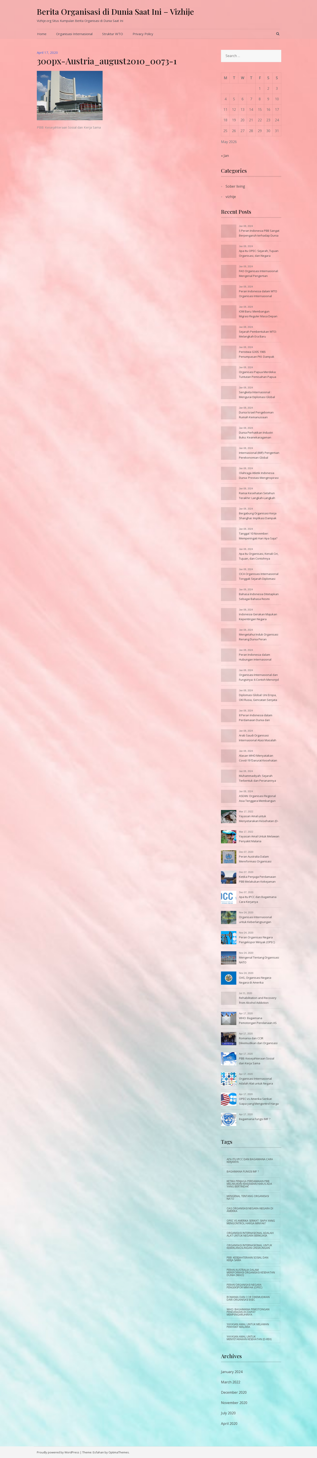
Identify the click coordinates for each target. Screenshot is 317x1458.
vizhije (231, 196)
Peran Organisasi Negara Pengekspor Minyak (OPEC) (257, 939)
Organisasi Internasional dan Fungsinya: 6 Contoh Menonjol (259, 677)
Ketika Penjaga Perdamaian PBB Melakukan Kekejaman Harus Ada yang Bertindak (257, 879)
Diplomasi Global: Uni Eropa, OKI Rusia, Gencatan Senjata (258, 697)
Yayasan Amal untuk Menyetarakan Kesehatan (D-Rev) (258, 819)
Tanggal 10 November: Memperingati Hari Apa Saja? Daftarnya (258, 536)
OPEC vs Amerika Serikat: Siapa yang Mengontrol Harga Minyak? (259, 1101)
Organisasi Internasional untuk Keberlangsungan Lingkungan (255, 920)
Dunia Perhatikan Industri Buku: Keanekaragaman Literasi (256, 435)
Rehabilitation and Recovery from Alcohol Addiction (257, 1000)
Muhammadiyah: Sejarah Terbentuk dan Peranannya (257, 778)
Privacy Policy (143, 34)
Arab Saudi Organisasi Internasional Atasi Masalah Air (257, 738)
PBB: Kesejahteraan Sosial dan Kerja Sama (69, 127)
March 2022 (230, 1382)
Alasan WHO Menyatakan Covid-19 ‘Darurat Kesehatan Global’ (258, 758)
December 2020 (234, 1392)
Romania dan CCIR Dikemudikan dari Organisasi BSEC (258, 1041)
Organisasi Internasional (74, 34)
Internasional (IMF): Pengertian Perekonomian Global (259, 455)
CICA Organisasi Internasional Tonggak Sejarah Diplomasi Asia (258, 577)
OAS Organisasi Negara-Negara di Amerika (250, 1210)
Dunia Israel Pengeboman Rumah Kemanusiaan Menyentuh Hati (256, 415)
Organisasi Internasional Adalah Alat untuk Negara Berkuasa (256, 1081)
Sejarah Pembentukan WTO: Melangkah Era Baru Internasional (258, 334)
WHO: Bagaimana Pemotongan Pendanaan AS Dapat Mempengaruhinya (258, 1021)
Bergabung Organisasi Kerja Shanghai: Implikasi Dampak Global (257, 516)
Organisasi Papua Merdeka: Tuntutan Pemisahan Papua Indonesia (257, 375)
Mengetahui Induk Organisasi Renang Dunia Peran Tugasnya (258, 637)
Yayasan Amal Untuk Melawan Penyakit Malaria (259, 838)
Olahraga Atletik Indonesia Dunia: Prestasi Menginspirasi (259, 475)
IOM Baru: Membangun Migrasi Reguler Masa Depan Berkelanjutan (258, 314)
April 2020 (229, 1423)
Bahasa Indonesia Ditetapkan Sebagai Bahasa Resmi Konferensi (259, 597)
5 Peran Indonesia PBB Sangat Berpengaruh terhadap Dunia (259, 233)
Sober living (235, 186)
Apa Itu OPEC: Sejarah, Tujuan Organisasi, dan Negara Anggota (258, 254)
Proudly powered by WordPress (58, 1452)
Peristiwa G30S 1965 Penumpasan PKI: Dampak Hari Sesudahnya (256, 354)
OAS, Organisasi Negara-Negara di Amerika (255, 980)
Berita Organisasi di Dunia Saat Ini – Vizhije (115, 11)
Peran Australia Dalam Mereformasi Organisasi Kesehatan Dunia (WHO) (255, 859)
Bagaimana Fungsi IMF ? (254, 1119)
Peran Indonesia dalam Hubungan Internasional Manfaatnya (255, 657)
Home (41, 34)
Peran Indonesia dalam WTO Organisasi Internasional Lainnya (258, 294)
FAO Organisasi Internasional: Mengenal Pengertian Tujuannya (258, 274)
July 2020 (228, 1413)
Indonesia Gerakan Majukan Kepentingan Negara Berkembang (258, 617)
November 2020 (234, 1402)
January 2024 (231, 1371)
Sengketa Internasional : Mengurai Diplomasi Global (257, 394)
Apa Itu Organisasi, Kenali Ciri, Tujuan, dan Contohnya (258, 556)
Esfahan (98, 1452)
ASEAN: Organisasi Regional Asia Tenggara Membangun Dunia (257, 799)
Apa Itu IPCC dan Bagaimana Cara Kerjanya (257, 899)
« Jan (225, 155)
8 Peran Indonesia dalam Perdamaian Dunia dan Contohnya (255, 718)
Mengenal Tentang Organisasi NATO (259, 959)
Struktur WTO (112, 34)
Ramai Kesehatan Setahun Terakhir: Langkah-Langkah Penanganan (257, 496)
